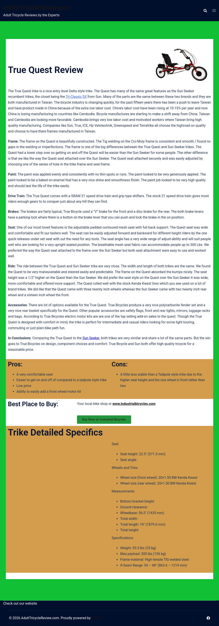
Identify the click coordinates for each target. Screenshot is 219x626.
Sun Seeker (91, 338)
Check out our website (20, 603)
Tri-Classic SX (76, 97)
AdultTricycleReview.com (42, 7)
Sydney (97, 618)
